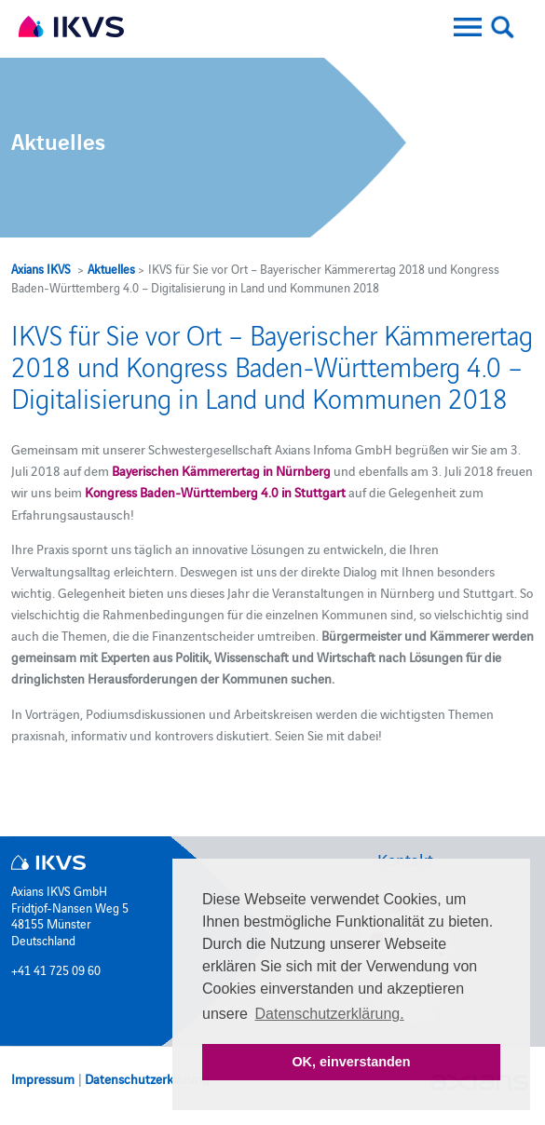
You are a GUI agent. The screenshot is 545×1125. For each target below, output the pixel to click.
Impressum (43, 1078)
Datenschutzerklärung (147, 1078)
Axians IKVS (41, 268)
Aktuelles (111, 268)
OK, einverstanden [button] (351, 1061)
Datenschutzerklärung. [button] (329, 1014)
